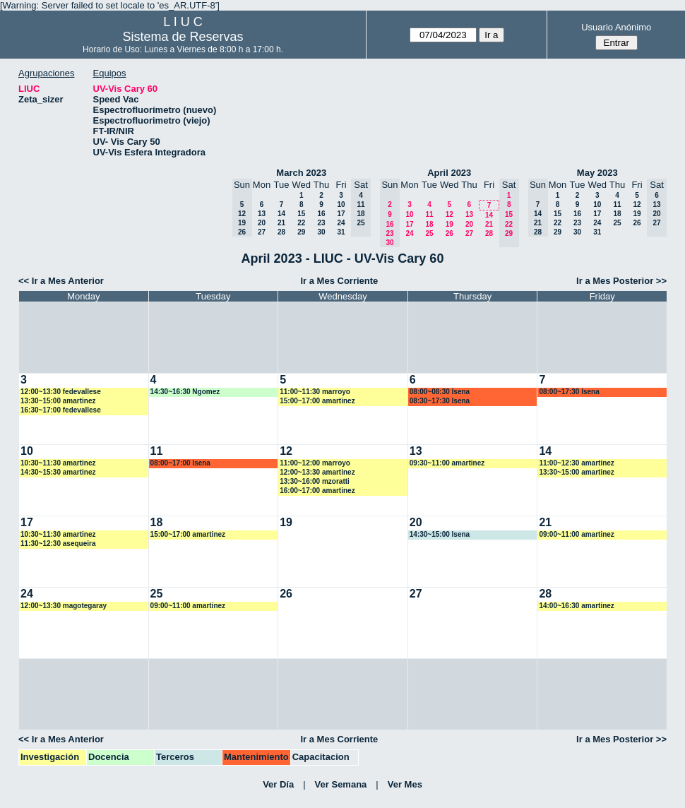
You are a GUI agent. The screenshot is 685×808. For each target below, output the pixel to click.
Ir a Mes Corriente (339, 280)
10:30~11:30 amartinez (57, 463)
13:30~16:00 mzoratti (315, 481)
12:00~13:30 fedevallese (60, 392)
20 (262, 223)
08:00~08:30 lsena (440, 392)
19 (449, 224)
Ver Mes (405, 784)
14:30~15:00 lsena (440, 534)
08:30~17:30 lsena (440, 401)
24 (341, 223)
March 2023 (301, 172)
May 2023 (597, 172)
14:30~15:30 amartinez (57, 472)
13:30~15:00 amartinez (57, 401)
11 (429, 214)
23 (321, 223)
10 (341, 204)
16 (321, 214)
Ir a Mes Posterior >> (621, 280)
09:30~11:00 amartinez (447, 463)
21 (281, 223)
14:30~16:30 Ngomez (185, 392)
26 (449, 233)
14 (281, 214)
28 (281, 232)
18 (429, 224)
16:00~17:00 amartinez (317, 490)
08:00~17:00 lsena (180, 463)
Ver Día (278, 784)
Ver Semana (341, 784)
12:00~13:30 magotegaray (63, 606)
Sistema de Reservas (183, 37)
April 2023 (449, 172)
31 (341, 232)
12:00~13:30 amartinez (317, 472)
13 (262, 214)
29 (301, 232)
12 (449, 214)
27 (262, 232)
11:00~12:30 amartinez (576, 463)
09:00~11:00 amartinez (576, 534)
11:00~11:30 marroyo (315, 392)
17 (341, 214)
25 (429, 233)
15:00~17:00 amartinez (317, 401)
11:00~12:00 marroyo (315, 463)
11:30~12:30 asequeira (57, 543)
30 (321, 232)
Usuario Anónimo (616, 27)
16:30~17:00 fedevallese (60, 410)
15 (301, 214)
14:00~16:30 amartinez (576, 606)
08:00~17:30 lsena (569, 392)
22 (301, 223)
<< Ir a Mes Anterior (61, 280)
